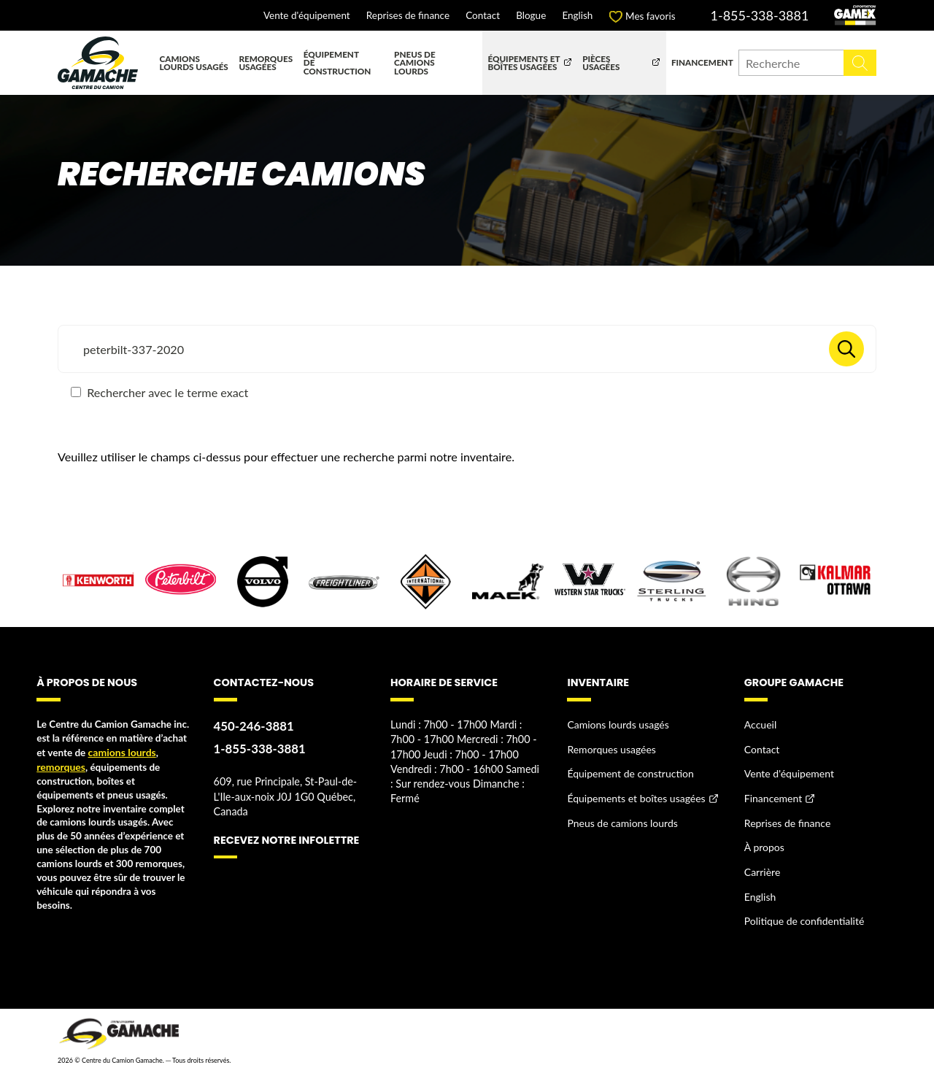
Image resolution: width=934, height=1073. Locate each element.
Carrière (761, 866)
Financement (702, 62)
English (577, 16)
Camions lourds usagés (194, 62)
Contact (483, 16)
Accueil (760, 725)
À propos (763, 843)
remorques (59, 766)
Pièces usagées (601, 62)
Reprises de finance (407, 16)
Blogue (531, 16)
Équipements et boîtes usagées (523, 62)
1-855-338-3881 (760, 15)
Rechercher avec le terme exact (159, 392)
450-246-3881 (252, 726)
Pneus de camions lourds (415, 62)
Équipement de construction (337, 62)
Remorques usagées (266, 62)
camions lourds (121, 752)
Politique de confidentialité (802, 914)
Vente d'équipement (306, 16)
